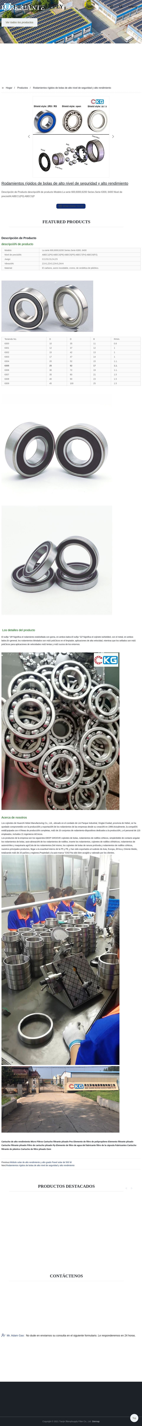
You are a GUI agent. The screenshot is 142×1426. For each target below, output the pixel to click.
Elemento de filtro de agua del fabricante (76, 1145)
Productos (22, 88)
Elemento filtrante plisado (120, 1141)
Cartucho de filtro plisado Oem (36, 1149)
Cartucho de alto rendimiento (15, 1141)
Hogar (9, 88)
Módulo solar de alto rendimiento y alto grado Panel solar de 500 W (41, 1162)
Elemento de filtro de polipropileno (90, 1141)
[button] (111, 7)
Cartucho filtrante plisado (14, 1145)
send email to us (71, 206)
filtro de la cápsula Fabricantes (111, 1145)
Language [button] (133, 6)
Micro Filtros (37, 1141)
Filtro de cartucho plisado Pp (41, 1145)
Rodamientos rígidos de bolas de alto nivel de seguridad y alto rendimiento (40, 1165)
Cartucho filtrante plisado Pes (58, 1141)
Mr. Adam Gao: (12, 1360)
